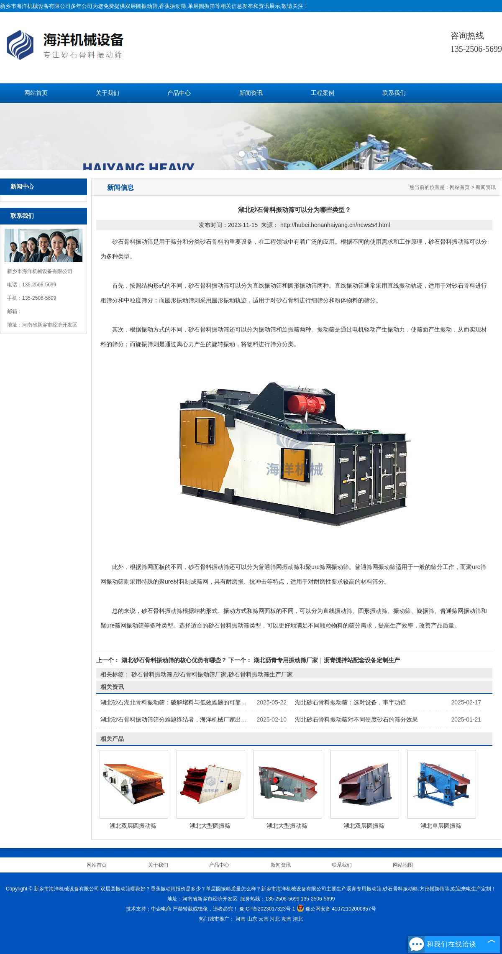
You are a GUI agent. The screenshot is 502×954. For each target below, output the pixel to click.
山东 (252, 919)
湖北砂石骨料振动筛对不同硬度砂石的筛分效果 (356, 719)
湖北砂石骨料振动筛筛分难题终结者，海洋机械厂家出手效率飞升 (185, 719)
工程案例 (322, 93)
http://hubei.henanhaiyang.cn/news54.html (335, 225)
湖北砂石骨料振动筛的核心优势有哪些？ (174, 660)
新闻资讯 (251, 93)
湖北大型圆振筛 (210, 825)
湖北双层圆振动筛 (133, 825)
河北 (275, 919)
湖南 (287, 919)
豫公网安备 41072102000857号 (336, 909)
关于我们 (107, 93)
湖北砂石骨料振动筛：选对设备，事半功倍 (350, 702)
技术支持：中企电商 (148, 909)
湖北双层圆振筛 (363, 825)
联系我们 (394, 93)
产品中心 (179, 93)
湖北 (298, 919)
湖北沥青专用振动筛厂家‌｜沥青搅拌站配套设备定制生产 (326, 660)
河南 (241, 919)
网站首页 (36, 93)
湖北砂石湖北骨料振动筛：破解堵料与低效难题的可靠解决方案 (182, 702)
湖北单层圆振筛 (440, 825)
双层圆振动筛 (141, 6)
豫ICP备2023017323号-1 (267, 909)
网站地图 (403, 865)
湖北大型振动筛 (286, 825)
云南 (264, 919)
